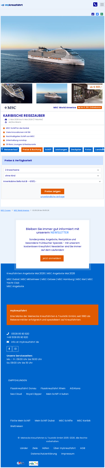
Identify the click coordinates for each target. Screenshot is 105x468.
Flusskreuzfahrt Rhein (53, 388)
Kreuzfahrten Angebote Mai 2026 (26, 273)
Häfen (45, 448)
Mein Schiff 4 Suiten (57, 394)
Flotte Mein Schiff (20, 420)
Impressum (67, 453)
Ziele (35, 448)
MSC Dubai (13, 279)
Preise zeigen (53, 191)
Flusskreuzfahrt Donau (23, 388)
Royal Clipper (34, 394)
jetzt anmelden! (52, 258)
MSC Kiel (81, 279)
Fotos (88, 149)
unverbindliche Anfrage (52, 196)
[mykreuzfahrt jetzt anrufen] (95, 4)
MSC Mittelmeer (30, 279)
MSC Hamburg (65, 279)
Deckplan (76, 149)
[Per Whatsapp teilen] (102, 14)
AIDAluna (75, 388)
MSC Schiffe (66, 420)
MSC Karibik (84, 420)
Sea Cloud (16, 394)
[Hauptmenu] (102, 4)
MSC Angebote (15, 286)
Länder (24, 448)
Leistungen (61, 149)
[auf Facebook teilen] (93, 14)
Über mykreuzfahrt (64, 448)
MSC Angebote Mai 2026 (61, 273)
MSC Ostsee (49, 279)
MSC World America (21, 210)
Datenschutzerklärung (44, 453)
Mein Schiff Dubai (44, 420)
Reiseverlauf (10, 149)
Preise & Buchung (32, 149)
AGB (82, 448)
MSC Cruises (6, 210)
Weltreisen (16, 426)
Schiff (48, 149)
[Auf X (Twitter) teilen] (98, 14)
